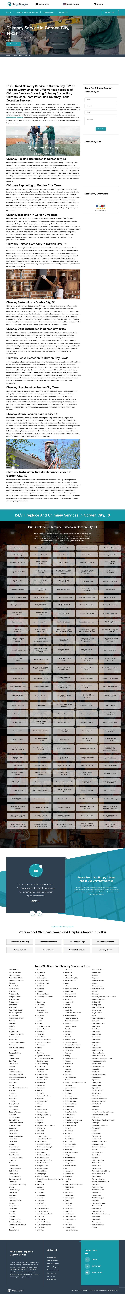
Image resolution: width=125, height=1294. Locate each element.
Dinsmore (12, 1214)
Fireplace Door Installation (64, 640)
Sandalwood (96, 1037)
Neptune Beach (70, 1090)
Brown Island (14, 1104)
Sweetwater (96, 1112)
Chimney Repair (87, 555)
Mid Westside (69, 1053)
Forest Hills (41, 1034)
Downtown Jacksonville (17, 1225)
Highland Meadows (44, 1096)
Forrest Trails (42, 1037)
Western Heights (98, 1182)
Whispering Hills (98, 1192)
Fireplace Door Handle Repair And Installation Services (87, 639)
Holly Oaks (41, 1120)
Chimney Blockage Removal (41, 589)
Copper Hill (13, 1182)
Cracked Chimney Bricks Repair (110, 668)
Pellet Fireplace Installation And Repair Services (87, 695)
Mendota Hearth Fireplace (63, 730)
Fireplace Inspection (63, 589)
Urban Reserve (97, 1155)
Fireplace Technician (110, 790)
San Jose (95, 1023)
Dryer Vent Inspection (110, 765)
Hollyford (40, 1123)
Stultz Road (96, 1107)
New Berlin (68, 1093)
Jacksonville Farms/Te (45, 1147)
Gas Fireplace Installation (17, 630)
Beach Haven (14, 1037)
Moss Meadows (70, 1080)
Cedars (11, 1144)
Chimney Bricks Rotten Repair (87, 668)
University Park (97, 1147)
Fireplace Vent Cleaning (87, 613)
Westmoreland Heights (100, 1184)
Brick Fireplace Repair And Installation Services (18, 825)
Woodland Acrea (98, 1214)
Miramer (68, 1064)
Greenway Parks (43, 1077)
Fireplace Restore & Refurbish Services (40, 825)
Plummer (68, 1225)
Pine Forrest (69, 1217)
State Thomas (97, 1099)
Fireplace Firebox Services (63, 650)
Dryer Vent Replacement (64, 782)
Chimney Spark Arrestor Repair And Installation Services (64, 571)
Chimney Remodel (87, 816)
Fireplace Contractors (110, 613)
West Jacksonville (98, 1176)
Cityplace (12, 1160)
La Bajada (40, 1195)
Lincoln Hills (69, 994)
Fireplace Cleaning (110, 548)
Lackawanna (41, 1203)
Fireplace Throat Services (17, 659)
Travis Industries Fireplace (87, 739)
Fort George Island (44, 1042)
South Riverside (98, 1069)
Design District (14, 1206)
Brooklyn (12, 1101)
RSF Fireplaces (17, 714)
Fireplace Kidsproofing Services (87, 758)
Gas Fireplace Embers (110, 686)
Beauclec (12, 1045)
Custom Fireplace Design (41, 686)
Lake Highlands (42, 1214)
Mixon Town (69, 1066)
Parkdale (68, 1182)
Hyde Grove (41, 1128)
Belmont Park (14, 1058)
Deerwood (13, 1198)
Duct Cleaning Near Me (40, 790)
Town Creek (96, 1136)
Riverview (95, 997)
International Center (44, 1139)
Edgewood (40, 991)
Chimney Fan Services (110, 605)
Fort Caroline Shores (44, 1040)
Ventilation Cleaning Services (41, 816)
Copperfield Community (18, 1184)
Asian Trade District (16, 1010)
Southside (96, 1074)
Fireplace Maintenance (41, 799)
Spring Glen (96, 1085)
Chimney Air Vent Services (17, 696)
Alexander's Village (16, 978)
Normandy (68, 1099)
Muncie (67, 1082)
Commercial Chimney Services (64, 659)
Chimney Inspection (87, 548)
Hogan (39, 1107)
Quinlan (95, 978)
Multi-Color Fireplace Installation (64, 696)
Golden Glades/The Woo (46, 1058)
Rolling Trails (97, 1007)
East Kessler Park (43, 983)
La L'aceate (41, 1198)
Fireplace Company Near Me (18, 799)
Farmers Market (43, 1029)
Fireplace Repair (64, 562)
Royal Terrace (97, 1015)
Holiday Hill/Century (44, 1115)
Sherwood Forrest (98, 1058)
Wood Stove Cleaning (110, 799)
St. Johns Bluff (97, 1093)
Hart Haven (41, 1088)
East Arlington (42, 978)
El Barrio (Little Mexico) (45, 997)
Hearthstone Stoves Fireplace (109, 739)
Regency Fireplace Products (110, 696)
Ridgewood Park (98, 991)
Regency (95, 981)
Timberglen (96, 1131)
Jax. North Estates (43, 1163)
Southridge (96, 1072)
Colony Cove (13, 1174)
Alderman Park (14, 975)
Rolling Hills (96, 1005)
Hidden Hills (41, 1093)
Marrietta (68, 1034)
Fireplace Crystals (41, 696)
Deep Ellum (13, 1192)
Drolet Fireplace (18, 739)
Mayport (68, 1040)
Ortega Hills (69, 1166)
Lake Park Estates (43, 1225)
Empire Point (41, 1010)
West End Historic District (101, 1174)
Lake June (40, 1219)
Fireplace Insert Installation (18, 758)
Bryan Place (13, 1107)
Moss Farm (69, 1077)
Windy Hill (95, 1203)
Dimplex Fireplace (87, 722)
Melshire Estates (71, 1045)
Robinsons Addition (99, 1002)
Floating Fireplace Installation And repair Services (87, 825)
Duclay (11, 1227)
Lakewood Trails (70, 983)
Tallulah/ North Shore (100, 1117)
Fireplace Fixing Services (41, 807)
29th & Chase (14, 970)
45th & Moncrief (15, 972)
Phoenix (67, 1203)
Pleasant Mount (70, 1222)
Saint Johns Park (98, 1021)
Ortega (67, 1158)
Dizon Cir (12, 1217)
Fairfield (40, 1023)
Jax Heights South (43, 1155)
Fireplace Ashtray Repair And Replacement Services (110, 639)
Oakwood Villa (70, 1149)
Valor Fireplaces (41, 705)
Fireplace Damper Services (87, 650)
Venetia (95, 1160)
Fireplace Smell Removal (17, 678)
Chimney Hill (13, 1152)
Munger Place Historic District (76, 1085)
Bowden (12, 1090)
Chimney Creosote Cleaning (41, 562)
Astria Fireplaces (110, 705)
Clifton (11, 1163)
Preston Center (70, 1230)
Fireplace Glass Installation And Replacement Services (41, 639)
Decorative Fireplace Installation (110, 781)
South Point (96, 1066)
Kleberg (39, 1184)
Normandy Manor (71, 1104)
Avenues (12, 1021)
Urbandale (96, 1158)
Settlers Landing (98, 1053)
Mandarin (68, 1026)
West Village (96, 1179)
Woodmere (96, 1219)
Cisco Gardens (14, 1155)
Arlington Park (14, 999)
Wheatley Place (97, 1190)
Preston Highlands (99, 970)
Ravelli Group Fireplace (64, 748)
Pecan (67, 1192)
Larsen (67, 986)
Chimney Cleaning (40, 548)
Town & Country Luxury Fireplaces (64, 705)
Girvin (39, 1050)
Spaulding (96, 1082)
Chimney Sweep (18, 548)
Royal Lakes (96, 1013)
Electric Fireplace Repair (87, 622)
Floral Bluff (41, 1031)
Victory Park (96, 1168)
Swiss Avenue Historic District (103, 1115)
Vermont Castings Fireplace (110, 713)
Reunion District (98, 983)
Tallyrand (95, 1120)
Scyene (95, 1048)
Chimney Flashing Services (17, 613)
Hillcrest (40, 1104)
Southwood (96, 1080)
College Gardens (15, 1168)
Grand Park (41, 1066)
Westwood (96, 1187)
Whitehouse (96, 1198)
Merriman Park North (73, 1050)
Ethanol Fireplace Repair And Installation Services (87, 630)
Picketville (68, 1208)
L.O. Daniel (41, 1192)
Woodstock (96, 1222)
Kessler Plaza (41, 1171)
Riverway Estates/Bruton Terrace (104, 999)
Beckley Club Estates (16, 1048)
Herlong (40, 1090)
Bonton (12, 1085)
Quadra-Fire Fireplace (110, 722)
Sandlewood (96, 1040)
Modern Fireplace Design (18, 686)
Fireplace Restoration (18, 572)
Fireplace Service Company (63, 773)
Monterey (68, 1074)
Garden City (41, 1045)
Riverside (95, 994)
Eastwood (40, 989)
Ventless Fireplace (64, 807)
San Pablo (96, 1034)
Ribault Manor (97, 989)
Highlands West (42, 1101)
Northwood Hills (70, 1128)
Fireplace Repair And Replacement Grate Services (40, 650)
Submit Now (101, 129)
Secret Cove (96, 1050)
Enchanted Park (42, 1013)
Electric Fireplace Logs (41, 659)
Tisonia (94, 1133)
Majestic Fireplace (87, 714)
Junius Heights (42, 1168)
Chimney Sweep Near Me (64, 790)
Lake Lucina (41, 1222)
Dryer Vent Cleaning (110, 758)
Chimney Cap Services (41, 597)
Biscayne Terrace (15, 1072)
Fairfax (39, 1021)
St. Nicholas (96, 1096)
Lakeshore (68, 972)
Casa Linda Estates (16, 1123)
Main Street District (72, 1023)
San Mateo (96, 1031)
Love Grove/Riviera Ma (73, 1015)
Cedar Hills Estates (16, 1136)
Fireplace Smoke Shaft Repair (41, 581)
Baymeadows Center (17, 1034)
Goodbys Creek (42, 1061)
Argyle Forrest (14, 989)
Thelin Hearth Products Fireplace (40, 748)
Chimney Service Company (87, 773)
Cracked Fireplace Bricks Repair (64, 825)
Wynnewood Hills (98, 1227)
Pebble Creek (69, 1190)
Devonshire (13, 1208)
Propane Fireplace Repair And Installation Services (17, 639)
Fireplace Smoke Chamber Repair (64, 581)
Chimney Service (64, 548)
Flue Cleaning (18, 555)
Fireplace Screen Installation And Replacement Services (110, 748)
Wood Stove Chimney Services (18, 807)
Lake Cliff (40, 1206)
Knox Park (40, 1187)
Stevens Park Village (99, 1101)
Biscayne (12, 1069)
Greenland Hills (42, 1074)
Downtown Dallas (15, 1222)
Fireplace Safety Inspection (87, 781)
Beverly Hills (13, 1064)
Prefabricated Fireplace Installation (110, 630)
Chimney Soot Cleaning (17, 562)
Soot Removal (63, 555)
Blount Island (14, 1080)
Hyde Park (40, 1133)
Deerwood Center (15, 1200)
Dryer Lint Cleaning (64, 765)
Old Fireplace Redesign (87, 678)
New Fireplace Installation (110, 562)
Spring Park (96, 1088)
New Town (68, 1096)
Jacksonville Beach (44, 1144)
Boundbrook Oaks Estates (18, 1088)
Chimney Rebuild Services (41, 758)
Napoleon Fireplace (64, 714)
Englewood (41, 1015)
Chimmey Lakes (15, 1149)
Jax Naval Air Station (44, 1160)
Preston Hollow (98, 972)
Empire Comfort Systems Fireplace (18, 748)
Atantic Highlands (15, 1013)
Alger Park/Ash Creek (17, 981)
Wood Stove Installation (87, 799)
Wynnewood (96, 1225)
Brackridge (13, 1093)
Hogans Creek (42, 1109)
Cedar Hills (13, 1133)
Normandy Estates (71, 1101)
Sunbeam (95, 1109)
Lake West (68, 970)
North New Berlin (71, 1115)
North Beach (69, 1109)
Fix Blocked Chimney (17, 669)
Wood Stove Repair (64, 799)
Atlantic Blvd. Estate (16, 1018)
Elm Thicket (41, 1005)
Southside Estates (98, 1077)
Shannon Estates (98, 1056)
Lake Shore (41, 1230)
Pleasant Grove (70, 1219)
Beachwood (13, 1040)
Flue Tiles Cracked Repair (64, 678)
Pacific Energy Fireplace (40, 731)
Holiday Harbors (43, 1112)
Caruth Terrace (14, 1117)
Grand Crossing (42, 1064)
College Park (13, 1171)
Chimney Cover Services (87, 597)
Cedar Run (13, 1141)
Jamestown (41, 1152)
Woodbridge (96, 1211)
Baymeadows (14, 1031)
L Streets (40, 1190)
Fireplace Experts (110, 773)
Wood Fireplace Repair (41, 622)
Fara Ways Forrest (43, 1026)
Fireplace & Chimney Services (27, 12)
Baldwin (12, 1026)
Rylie (94, 1018)
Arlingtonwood (14, 1002)
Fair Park (40, 1018)
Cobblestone (13, 1166)
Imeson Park (41, 1136)
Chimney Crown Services (18, 597)
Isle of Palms (41, 1141)
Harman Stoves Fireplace (41, 722)
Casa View (13, 1128)
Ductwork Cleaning (87, 790)
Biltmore (12, 1066)
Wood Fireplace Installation (110, 622)
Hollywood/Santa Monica (46, 1125)
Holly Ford (40, 1117)
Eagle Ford (41, 975)
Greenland (41, 1072)
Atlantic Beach (14, 1015)
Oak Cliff (68, 1131)
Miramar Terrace (71, 1061)
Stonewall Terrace (98, 1104)
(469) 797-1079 (110, 12)
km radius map (100, 164)
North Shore (69, 1120)
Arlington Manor (15, 997)
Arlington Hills (14, 994)
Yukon (94, 1230)
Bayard (11, 1029)
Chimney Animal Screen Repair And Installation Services (87, 571)
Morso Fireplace (64, 739)
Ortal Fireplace (87, 731)
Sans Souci (96, 1045)
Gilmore (40, 1048)
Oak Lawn (68, 1144)
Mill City (67, 1058)
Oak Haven (69, 1136)
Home (8, 12)
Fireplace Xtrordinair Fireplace (110, 730)
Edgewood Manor (43, 994)
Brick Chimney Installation (110, 571)
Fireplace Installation (87, 562)
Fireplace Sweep (64, 613)
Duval (39, 970)
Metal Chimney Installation (18, 581)
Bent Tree (12, 1061)
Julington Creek (42, 1166)
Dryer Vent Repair (41, 782)
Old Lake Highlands (72, 1155)
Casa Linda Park (15, 1125)
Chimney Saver (110, 589)
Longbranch (69, 1005)
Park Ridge (69, 1179)
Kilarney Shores (42, 1176)
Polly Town (68, 1227)
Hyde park (40, 1131)
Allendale (12, 983)
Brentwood (13, 1096)
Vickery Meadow (98, 1163)
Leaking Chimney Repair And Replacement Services (41, 668)
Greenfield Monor (43, 1069)
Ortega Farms (70, 1160)
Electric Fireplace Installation (40, 630)
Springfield (96, 1090)
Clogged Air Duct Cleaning (40, 773)
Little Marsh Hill (70, 999)
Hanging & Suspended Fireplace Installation (110, 807)
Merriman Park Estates (73, 1048)
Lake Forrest (41, 1208)
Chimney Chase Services (64, 597)
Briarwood (13, 1099)
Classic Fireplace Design (110, 678)
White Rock (96, 1195)
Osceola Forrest (70, 1168)
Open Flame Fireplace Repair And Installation (17, 816)
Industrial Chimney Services (110, 659)
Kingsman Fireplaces (86, 705)
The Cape (95, 1125)
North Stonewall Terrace (73, 1123)
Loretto (67, 1007)
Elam (38, 999)
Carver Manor (14, 1120)
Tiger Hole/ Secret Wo (100, 1128)
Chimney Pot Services (87, 605)
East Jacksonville (43, 981)
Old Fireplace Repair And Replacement (87, 589)
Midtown (68, 1056)
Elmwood (40, 1007)
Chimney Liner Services (17, 605)
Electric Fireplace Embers (87, 686)
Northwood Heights (72, 1125)
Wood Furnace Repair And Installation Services (64, 630)
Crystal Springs (14, 1190)
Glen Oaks (40, 1053)
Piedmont (68, 1214)
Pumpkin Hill (96, 975)
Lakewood (68, 975)
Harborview (41, 1085)
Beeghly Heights (15, 1053)
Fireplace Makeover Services (64, 816)
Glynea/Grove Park (44, 1056)
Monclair (68, 1069)
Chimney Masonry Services (41, 613)
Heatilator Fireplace (40, 714)
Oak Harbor (69, 1133)
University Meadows (99, 1144)
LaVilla (67, 989)
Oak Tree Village (70, 1147)
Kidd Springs (41, 1174)
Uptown (95, 1152)
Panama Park (70, 1176)
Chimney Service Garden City (21, 55)
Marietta (68, 1031)
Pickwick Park (70, 1211)
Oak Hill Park (69, 1141)
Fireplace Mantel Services (110, 825)
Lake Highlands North (45, 1217)
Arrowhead (13, 1005)
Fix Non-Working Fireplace (41, 571)
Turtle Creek (96, 1139)
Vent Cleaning (17, 765)
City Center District (16, 1158)
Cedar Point (13, 1139)
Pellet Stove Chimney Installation (64, 686)
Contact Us (63, 12)
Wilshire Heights (98, 1200)
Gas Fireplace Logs (110, 650)
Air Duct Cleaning (40, 765)
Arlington (12, 991)
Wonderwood (97, 1208)
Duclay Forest (14, 1230)
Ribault (95, 986)
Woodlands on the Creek (101, 1217)
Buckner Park (14, 1109)
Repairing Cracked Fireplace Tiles (64, 668)
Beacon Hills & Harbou (17, 1042)
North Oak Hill (70, 1117)
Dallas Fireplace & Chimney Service (94, 1290)
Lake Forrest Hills (43, 1211)
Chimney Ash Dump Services (64, 605)
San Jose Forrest (98, 1026)
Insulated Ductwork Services (110, 816)
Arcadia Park (14, 986)
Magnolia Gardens (71, 1021)
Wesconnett (96, 1171)
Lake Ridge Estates (44, 1227)
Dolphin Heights (15, 1219)
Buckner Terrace (15, 1112)
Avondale (12, 1023)
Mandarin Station (71, 1029)
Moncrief (68, 1072)
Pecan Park (69, 1195)
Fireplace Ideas (18, 790)
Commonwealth (15, 1176)
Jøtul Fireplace (17, 731)
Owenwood (69, 1174)
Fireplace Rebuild (17, 622)
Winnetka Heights (98, 1206)
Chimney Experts (17, 782)
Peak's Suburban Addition (74, 1187)
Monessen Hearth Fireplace (41, 739)
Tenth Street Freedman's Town (103, 1123)
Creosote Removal (41, 555)
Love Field (68, 1013)
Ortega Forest (70, 1163)
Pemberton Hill (70, 1198)
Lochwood (68, 1002)
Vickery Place (97, 1166)
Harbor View (41, 1082)
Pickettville (68, 1206)
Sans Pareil (96, 1042)
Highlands (40, 1099)
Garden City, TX (97, 1272)
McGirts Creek (70, 1042)
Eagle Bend (41, 972)
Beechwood (13, 1050)
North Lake (69, 1112)
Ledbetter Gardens (72, 991)
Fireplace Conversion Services (87, 807)
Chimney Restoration (17, 589)
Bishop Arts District (16, 1074)
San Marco (96, 1029)
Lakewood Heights (71, 981)
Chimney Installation (110, 555)
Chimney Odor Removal (40, 678)
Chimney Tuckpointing (110, 581)
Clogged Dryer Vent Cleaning (17, 773)
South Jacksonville (99, 1064)
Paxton (67, 1184)
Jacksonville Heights (44, 1149)
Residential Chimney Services (87, 659)
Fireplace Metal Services (18, 650)
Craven (11, 1187)
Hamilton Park (42, 1080)
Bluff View (12, 1082)
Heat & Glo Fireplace (17, 722)
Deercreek (13, 1195)
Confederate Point (16, 1179)
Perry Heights (70, 1200)
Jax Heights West (43, 1158)
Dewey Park (13, 1211)
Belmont (12, 1056)
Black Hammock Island (17, 1077)
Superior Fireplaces (18, 705)
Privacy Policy (51, 1279)
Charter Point (14, 1147)
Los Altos (68, 1010)
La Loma (40, 1200)
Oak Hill (67, 1139)
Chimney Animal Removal (87, 748)
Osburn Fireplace (63, 722)
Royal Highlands (98, 1010)
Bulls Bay (12, 1115)
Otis (66, 1171)
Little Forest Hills (71, 997)
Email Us (98, 4)
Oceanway (68, 1152)
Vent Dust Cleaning (87, 765)
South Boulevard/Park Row (102, 1061)
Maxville (67, 1037)
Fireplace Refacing (87, 581)
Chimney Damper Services (40, 605)
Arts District (13, 1007)
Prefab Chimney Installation (64, 758)
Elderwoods (41, 1002)
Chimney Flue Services (110, 597)
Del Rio (11, 1203)
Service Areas (48, 12)
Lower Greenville (71, 1018)
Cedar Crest (13, 1131)
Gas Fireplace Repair (63, 622)
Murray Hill (69, 1088)
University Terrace (99, 1149)
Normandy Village (71, 1107)
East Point (40, 986)
